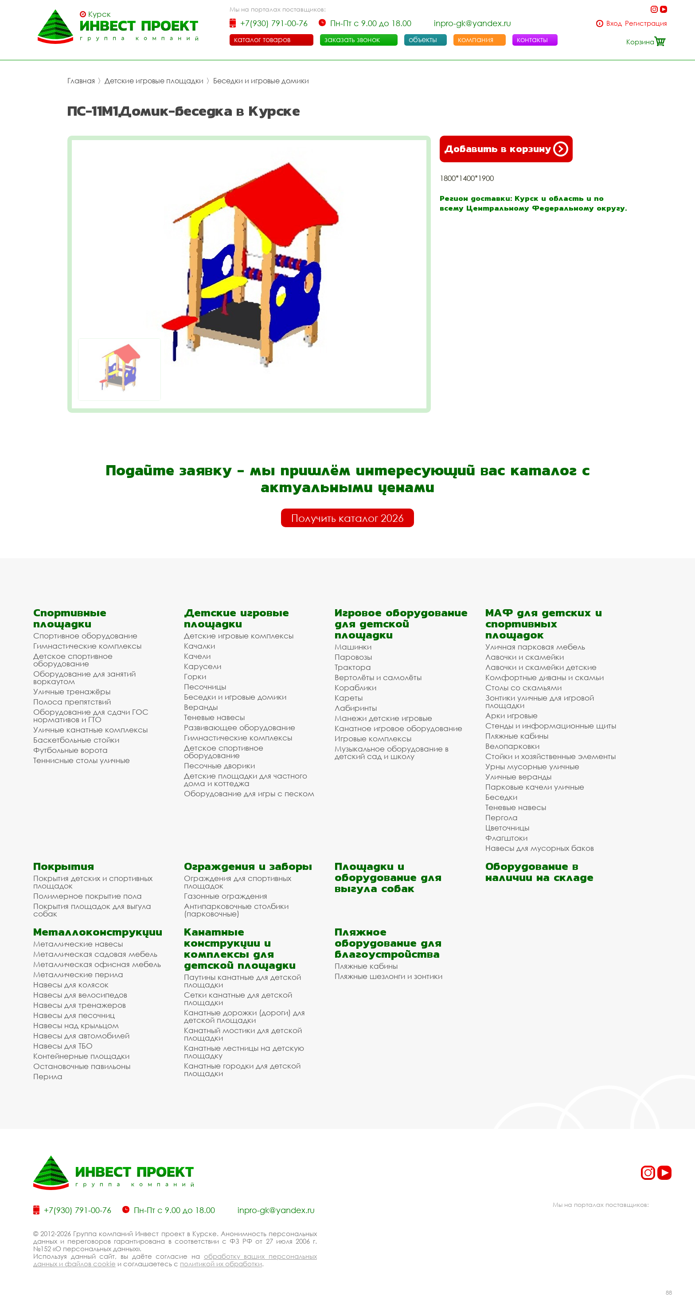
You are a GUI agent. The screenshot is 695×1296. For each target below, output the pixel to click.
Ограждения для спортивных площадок (237, 881)
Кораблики (355, 687)
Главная (81, 80)
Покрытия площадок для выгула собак (92, 909)
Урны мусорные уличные (532, 766)
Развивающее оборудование (239, 727)
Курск (99, 14)
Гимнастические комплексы (87, 646)
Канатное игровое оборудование (398, 728)
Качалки (199, 646)
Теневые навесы (214, 717)
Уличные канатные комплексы (90, 729)
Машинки (353, 646)
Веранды (201, 707)
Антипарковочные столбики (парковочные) (236, 909)
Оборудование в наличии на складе (539, 872)
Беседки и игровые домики (261, 80)
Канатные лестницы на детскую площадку (244, 1051)
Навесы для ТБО (63, 1045)
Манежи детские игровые (383, 718)
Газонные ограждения (225, 896)
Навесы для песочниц (74, 1015)
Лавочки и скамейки (524, 657)
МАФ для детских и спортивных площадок (543, 623)
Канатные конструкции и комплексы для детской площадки (240, 948)
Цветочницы (507, 827)
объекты (423, 39)
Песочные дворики (219, 765)
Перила (47, 1076)
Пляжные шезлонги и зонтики (388, 976)
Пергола (501, 817)
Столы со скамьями (523, 687)
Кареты (349, 697)
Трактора (353, 667)
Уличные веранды (518, 776)
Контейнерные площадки (81, 1056)
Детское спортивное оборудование (73, 659)
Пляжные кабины (516, 736)
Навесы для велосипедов (80, 994)
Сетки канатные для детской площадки (238, 998)
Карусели (202, 666)
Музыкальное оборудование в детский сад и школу (392, 752)
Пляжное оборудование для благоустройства (388, 942)
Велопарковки (512, 746)
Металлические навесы (78, 944)
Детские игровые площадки (154, 80)
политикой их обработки (221, 1264)
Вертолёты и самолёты (378, 677)
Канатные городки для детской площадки (242, 1069)
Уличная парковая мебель (535, 646)
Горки (195, 676)
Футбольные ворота (70, 750)
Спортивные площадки (69, 618)
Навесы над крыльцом (76, 1025)
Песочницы (205, 686)
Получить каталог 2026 (347, 518)
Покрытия (63, 866)
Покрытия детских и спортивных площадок (92, 881)
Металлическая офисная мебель (97, 964)
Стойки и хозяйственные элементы (550, 756)
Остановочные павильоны (81, 1066)
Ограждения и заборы (248, 866)
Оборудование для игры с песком (249, 793)
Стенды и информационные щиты (550, 725)
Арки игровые (511, 715)
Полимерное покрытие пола (87, 896)
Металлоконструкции (97, 931)
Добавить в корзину (506, 149)
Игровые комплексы (373, 738)
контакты (532, 39)
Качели (197, 656)
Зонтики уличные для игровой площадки (539, 701)
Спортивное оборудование (85, 635)
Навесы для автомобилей (81, 1035)
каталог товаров (262, 39)
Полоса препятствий (72, 701)
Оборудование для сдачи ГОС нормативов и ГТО (90, 715)
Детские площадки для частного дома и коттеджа (245, 779)
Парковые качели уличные (534, 787)
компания (475, 39)
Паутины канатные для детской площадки (242, 980)
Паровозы (353, 657)
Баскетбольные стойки (76, 740)
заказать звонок (352, 39)
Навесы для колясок (71, 984)
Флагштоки (506, 838)
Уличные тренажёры (71, 691)
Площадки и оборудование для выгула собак (388, 877)
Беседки (501, 797)
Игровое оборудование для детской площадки (401, 623)
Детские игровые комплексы (238, 635)
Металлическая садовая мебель (95, 954)
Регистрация (646, 23)
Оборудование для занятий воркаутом (84, 677)
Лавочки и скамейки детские (541, 667)
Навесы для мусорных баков (539, 848)
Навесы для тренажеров (79, 1005)
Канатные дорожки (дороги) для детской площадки (244, 1016)
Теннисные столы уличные (81, 760)
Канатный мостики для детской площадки (243, 1033)
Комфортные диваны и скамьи (544, 677)
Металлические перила (78, 974)
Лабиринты (356, 708)
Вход (614, 23)
